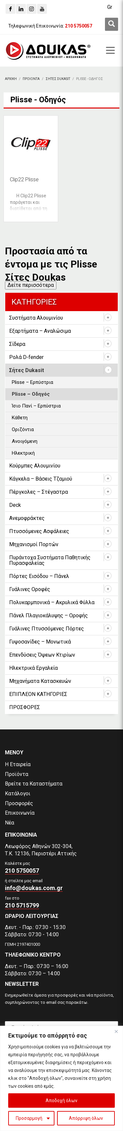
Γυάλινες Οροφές (29, 589)
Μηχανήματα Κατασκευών (40, 681)
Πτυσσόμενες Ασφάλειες (39, 531)
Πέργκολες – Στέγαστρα (38, 492)
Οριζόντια (23, 429)
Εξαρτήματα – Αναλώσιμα (40, 331)
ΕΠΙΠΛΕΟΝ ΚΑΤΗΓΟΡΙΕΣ (38, 694)
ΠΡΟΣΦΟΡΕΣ (24, 707)
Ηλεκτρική (23, 453)
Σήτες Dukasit (26, 370)
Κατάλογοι (17, 793)
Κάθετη (20, 418)
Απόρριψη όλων (86, 1118)
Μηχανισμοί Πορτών (33, 544)
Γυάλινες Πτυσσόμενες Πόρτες (46, 628)
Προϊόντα (16, 774)
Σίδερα (17, 344)
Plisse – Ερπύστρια (32, 382)
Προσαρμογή (29, 1118)
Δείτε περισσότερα (31, 285)
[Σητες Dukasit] (58, 79)
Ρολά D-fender (26, 357)
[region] (61, 1078)
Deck (15, 505)
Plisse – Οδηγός (31, 394)
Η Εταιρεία (18, 764)
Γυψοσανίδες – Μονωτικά (40, 642)
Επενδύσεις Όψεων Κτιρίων (42, 655)
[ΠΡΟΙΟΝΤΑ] (31, 79)
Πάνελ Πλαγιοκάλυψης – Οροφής (48, 615)
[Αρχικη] (11, 79)
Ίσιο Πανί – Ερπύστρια (36, 406)
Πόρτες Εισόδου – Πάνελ (39, 576)
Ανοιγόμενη (24, 441)
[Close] (116, 1031)
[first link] (111, 24)
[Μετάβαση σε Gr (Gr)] (109, 7)
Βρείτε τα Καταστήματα (33, 784)
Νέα (9, 823)
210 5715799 (22, 905)
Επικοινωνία (19, 813)
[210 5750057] (78, 26)
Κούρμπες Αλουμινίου (34, 466)
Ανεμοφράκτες (27, 518)
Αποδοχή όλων (61, 1100)
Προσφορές (19, 803)
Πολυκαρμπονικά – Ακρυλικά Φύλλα (51, 602)
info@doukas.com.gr (34, 887)
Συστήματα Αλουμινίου (36, 318)
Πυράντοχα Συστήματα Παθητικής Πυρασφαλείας (50, 560)
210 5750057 (22, 870)
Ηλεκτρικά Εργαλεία (33, 668)
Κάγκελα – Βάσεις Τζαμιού (40, 479)
